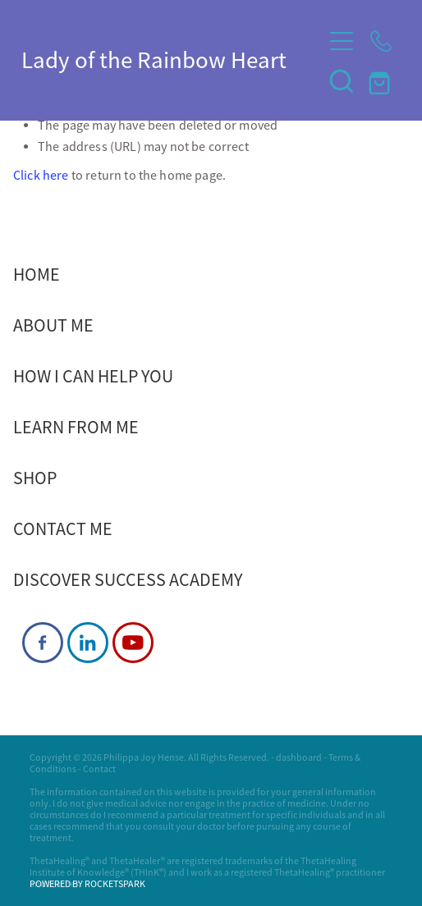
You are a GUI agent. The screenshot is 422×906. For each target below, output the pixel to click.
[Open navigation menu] (341, 41)
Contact (99, 769)
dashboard (299, 757)
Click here (41, 175)
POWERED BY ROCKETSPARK (87, 883)
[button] (341, 80)
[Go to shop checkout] (381, 80)
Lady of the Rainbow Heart (154, 60)
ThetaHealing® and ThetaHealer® (97, 860)
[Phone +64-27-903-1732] (381, 41)
